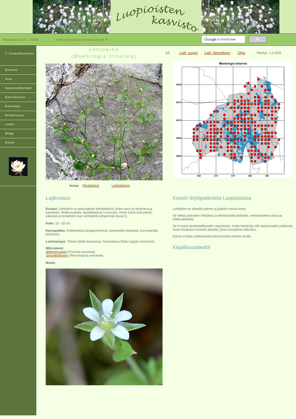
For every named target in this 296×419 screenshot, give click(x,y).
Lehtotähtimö (121, 186)
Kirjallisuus (14, 115)
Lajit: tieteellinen (217, 53)
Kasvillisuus (15, 97)
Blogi (9, 133)
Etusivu (11, 69)
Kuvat (10, 142)
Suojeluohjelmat (18, 88)
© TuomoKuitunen (19, 53)
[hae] (222, 39)
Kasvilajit (13, 106)
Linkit (10, 124)
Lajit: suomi (188, 53)
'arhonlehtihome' (57, 255)
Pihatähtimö (91, 186)
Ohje (241, 53)
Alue (8, 78)
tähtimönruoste (56, 252)
